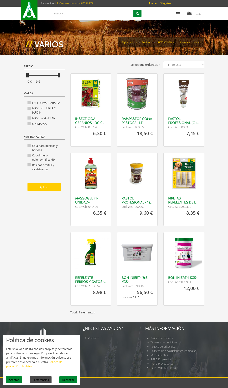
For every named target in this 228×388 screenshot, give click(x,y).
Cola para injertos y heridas (45, 148)
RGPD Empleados (161, 359)
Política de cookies (162, 338)
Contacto (93, 338)
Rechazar (68, 380)
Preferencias (40, 380)
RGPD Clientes (159, 355)
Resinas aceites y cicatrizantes (43, 167)
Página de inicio (129, 42)
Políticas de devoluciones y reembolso (173, 351)
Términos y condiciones (165, 342)
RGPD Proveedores (162, 363)
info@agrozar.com (65, 3)
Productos (147, 42)
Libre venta (184, 42)
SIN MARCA (39, 123)
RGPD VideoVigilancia (163, 368)
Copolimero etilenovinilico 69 (43, 157)
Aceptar (14, 380)
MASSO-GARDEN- (43, 118)
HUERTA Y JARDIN (165, 42)
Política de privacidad (163, 346)
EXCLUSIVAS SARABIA (46, 103)
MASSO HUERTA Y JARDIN (44, 110)
